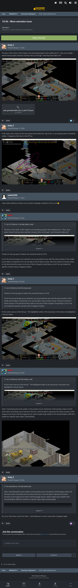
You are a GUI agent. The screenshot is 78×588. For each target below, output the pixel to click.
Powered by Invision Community (39, 578)
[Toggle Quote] (5, 224)
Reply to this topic (39, 38)
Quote (8, 120)
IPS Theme (35, 576)
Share (19, 555)
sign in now (45, 534)
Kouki (26, 288)
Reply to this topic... (12, 543)
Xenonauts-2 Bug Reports (24, 30)
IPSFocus (43, 576)
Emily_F (6, 27)
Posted (16, 48)
